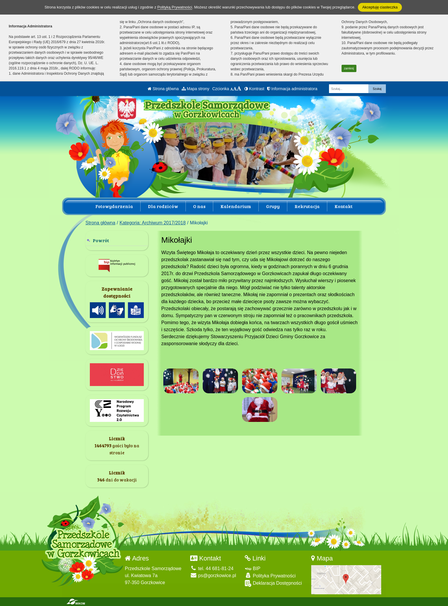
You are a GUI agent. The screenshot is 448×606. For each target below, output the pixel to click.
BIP (252, 568)
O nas (199, 206)
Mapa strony (195, 88)
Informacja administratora (292, 88)
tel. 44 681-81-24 (211, 568)
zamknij (349, 68)
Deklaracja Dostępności (273, 583)
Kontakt (344, 206)
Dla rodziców (163, 206)
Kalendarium (235, 206)
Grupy (273, 206)
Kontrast (254, 88)
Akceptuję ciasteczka (380, 7)
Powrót (101, 240)
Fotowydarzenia (114, 206)
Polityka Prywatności (270, 575)
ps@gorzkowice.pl (213, 575)
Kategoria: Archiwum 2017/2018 (153, 222)
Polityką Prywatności (174, 7)
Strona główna (163, 88)
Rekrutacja (307, 206)
